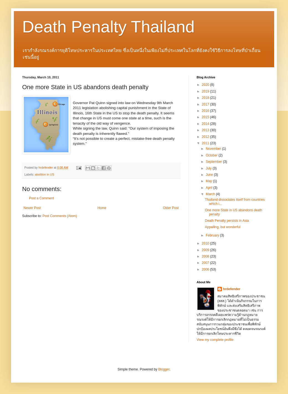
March (211, 194)
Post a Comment (41, 198)
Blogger (163, 369)
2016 (206, 111)
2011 (206, 143)
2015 (206, 117)
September (214, 162)
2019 (206, 91)
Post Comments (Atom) (59, 216)
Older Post (171, 208)
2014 (206, 124)
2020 (206, 85)
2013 (206, 130)
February (213, 235)
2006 (206, 269)
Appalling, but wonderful (222, 227)
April (209, 188)
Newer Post (32, 208)
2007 (206, 263)
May (209, 181)
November (214, 149)
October (212, 155)
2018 (206, 98)
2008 (206, 256)
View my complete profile (215, 340)
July (209, 168)
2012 (206, 137)
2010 (206, 243)
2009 (206, 250)
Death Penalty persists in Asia (227, 221)
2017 (206, 104)
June (210, 175)
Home (101, 208)
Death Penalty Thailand (108, 26)
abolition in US (44, 174)
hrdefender (231, 289)
